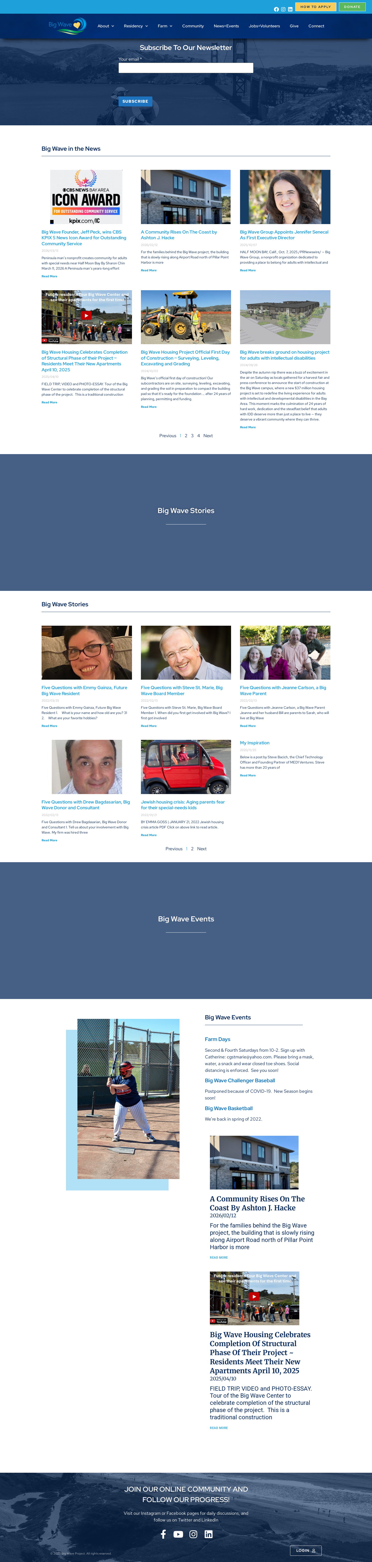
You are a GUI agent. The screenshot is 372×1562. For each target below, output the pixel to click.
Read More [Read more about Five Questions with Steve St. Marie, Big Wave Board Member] (149, 726)
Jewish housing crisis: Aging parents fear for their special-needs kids (183, 804)
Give (294, 26)
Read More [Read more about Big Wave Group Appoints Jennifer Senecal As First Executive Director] (248, 270)
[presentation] (156, 86)
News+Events (226, 26)
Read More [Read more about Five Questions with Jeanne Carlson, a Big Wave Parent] (248, 726)
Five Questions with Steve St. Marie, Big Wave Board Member (182, 690)
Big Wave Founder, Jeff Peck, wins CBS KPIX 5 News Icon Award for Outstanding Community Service (84, 237)
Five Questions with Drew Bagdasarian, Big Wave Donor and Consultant (86, 804)
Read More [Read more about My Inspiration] (248, 775)
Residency (136, 26)
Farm (165, 26)
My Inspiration (254, 743)
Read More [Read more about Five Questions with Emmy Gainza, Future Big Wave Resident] (49, 726)
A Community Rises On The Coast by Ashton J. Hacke (301, 1203)
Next (208, 435)
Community (193, 26)
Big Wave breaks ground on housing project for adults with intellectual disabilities (284, 355)
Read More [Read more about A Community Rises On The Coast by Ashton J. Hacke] (149, 270)
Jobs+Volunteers (264, 26)
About (106, 26)
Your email (130, 59)
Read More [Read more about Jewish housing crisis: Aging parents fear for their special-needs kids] (149, 835)
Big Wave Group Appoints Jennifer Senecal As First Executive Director (284, 234)
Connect (316, 26)
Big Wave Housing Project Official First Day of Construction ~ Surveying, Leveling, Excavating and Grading (185, 358)
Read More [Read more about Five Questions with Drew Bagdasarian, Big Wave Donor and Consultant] (49, 840)
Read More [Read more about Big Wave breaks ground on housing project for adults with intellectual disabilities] (248, 427)
